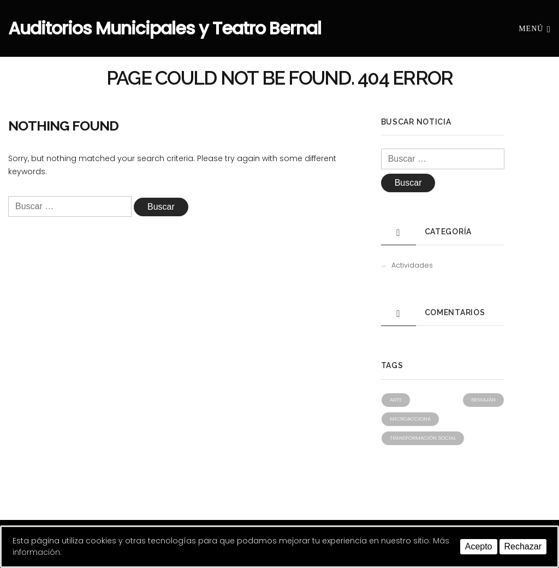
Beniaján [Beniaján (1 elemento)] (483, 399)
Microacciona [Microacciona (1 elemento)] (410, 418)
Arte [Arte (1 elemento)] (396, 399)
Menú (535, 28)
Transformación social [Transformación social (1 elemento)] (423, 437)
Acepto (478, 546)
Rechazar (523, 546)
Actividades (412, 265)
